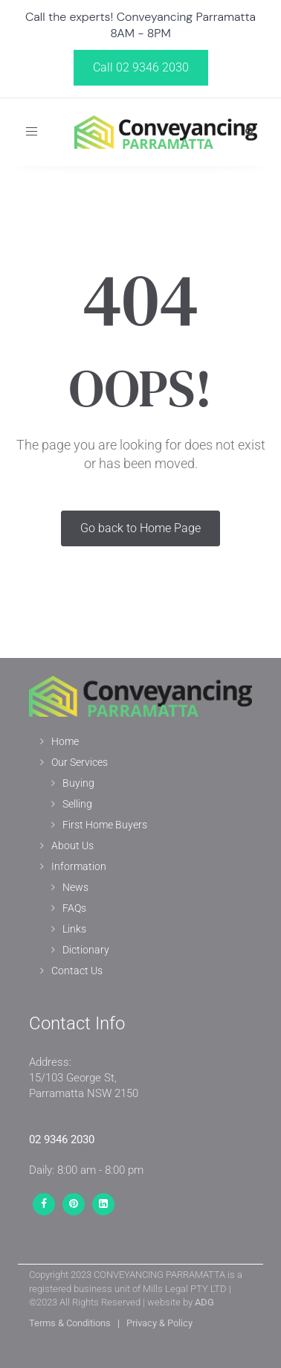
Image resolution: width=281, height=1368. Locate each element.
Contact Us (77, 971)
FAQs (74, 908)
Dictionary (85, 950)
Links (74, 929)
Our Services (79, 762)
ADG (204, 1302)
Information (78, 866)
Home (65, 741)
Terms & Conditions (70, 1323)
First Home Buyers (104, 825)
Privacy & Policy (159, 1323)
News (75, 887)
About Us (72, 845)
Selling (77, 804)
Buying (78, 783)
